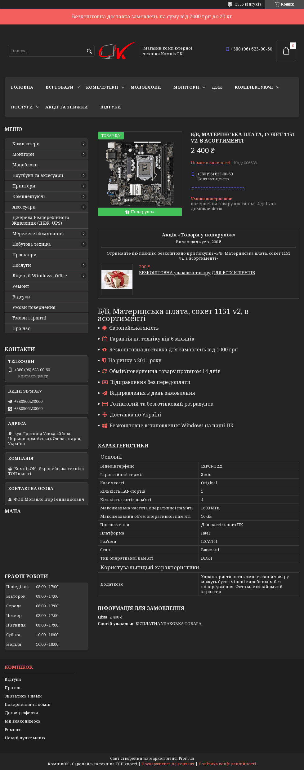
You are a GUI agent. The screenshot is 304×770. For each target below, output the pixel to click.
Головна (22, 87)
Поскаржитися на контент (167, 764)
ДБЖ (217, 87)
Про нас (21, 328)
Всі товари (60, 87)
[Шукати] (89, 51)
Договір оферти (21, 712)
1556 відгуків (248, 4)
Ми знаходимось (23, 721)
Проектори (24, 254)
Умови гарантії (29, 318)
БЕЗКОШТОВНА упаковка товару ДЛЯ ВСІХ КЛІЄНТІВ (197, 272)
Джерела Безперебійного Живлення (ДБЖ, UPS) (40, 220)
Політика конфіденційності (227, 764)
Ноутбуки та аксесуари (37, 175)
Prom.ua (186, 758)
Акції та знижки (66, 107)
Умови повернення (34, 307)
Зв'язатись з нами (23, 696)
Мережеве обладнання (38, 233)
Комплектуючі (254, 87)
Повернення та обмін (28, 704)
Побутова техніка (31, 244)
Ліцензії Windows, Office (39, 276)
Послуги (22, 107)
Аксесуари (24, 207)
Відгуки (110, 107)
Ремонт (20, 286)
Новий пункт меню (25, 738)
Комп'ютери (102, 87)
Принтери (23, 186)
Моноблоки (146, 87)
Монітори (186, 87)
